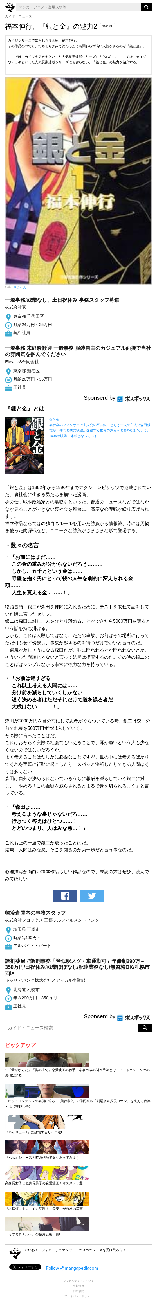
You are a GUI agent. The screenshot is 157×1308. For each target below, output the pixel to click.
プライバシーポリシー (78, 1296)
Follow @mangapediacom (72, 1268)
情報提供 (78, 1285)
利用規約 (78, 1291)
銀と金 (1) (20, 287)
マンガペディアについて (78, 1280)
